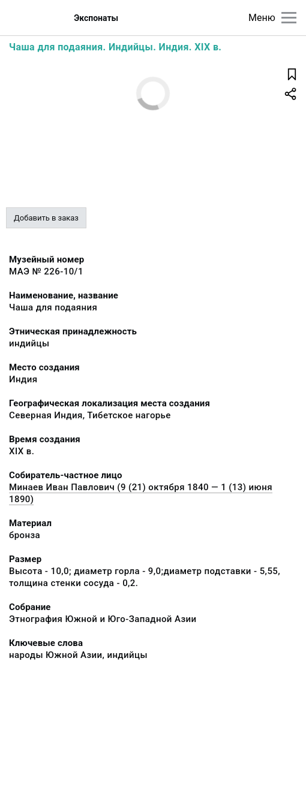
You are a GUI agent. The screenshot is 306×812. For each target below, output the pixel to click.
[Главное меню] (288, 17)
